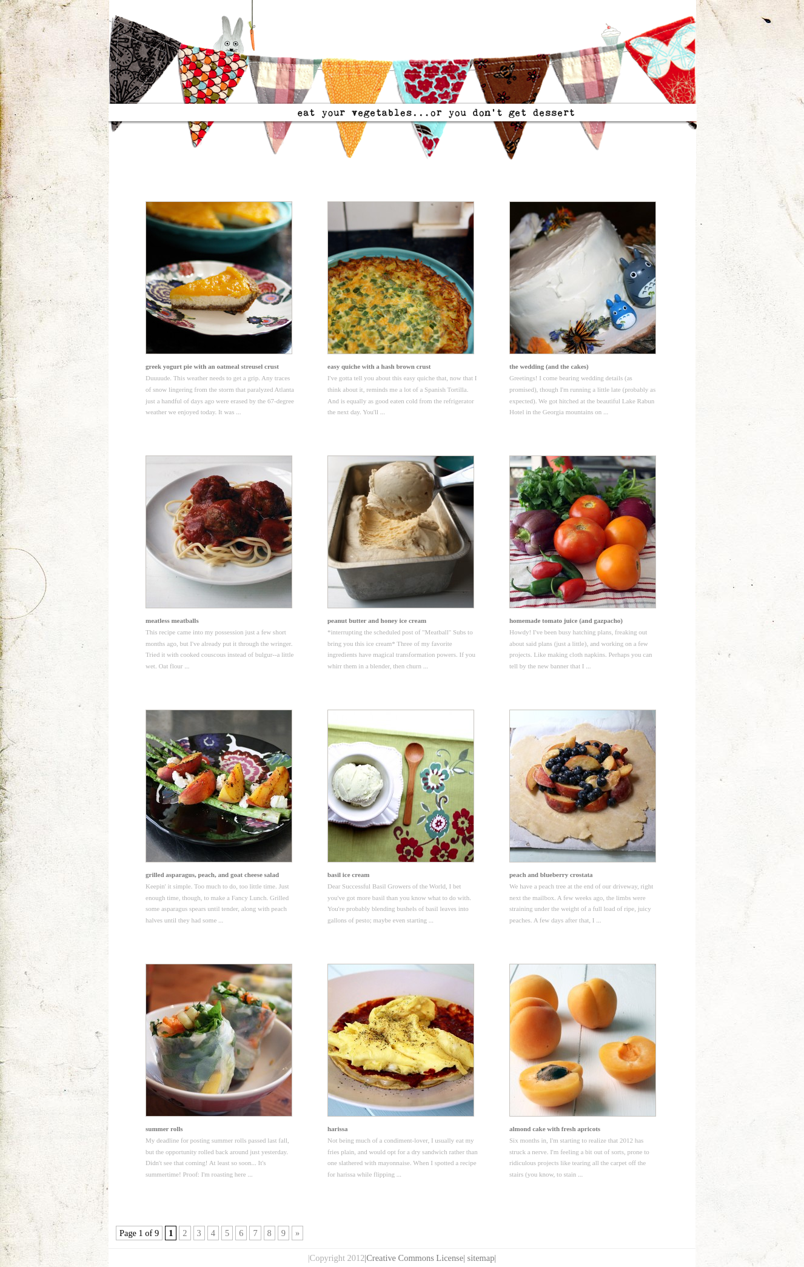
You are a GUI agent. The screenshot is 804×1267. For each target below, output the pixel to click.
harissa (337, 1128)
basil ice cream (348, 874)
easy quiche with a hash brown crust (378, 366)
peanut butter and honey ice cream (376, 620)
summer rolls (164, 1128)
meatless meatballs (172, 620)
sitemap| (482, 1258)
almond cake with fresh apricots (554, 1128)
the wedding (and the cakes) (549, 366)
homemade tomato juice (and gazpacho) (566, 620)
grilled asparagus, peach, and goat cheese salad (212, 874)
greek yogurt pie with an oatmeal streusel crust (212, 366)
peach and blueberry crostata (551, 874)
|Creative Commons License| (414, 1258)
